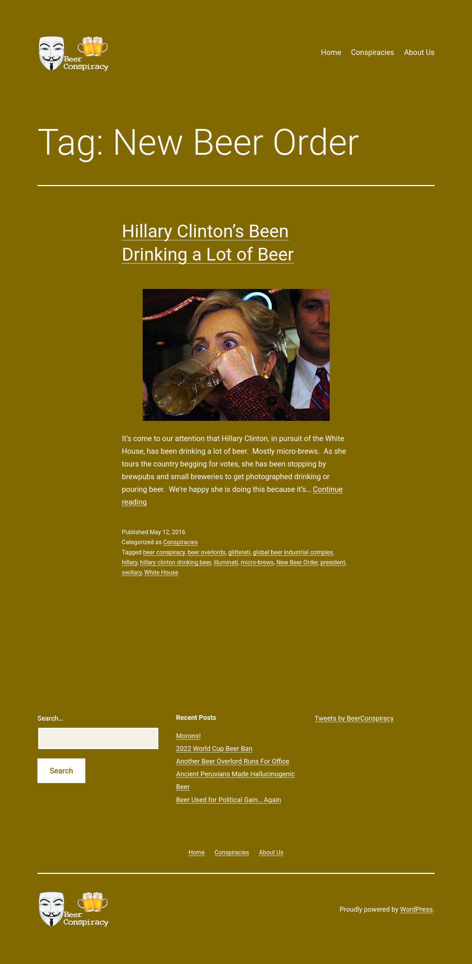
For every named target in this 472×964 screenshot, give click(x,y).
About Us (419, 52)
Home (331, 52)
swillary (132, 572)
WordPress (416, 909)
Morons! (188, 736)
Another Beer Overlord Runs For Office (232, 761)
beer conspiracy (164, 552)
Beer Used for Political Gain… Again (228, 800)
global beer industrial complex (293, 552)
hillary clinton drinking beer (175, 562)
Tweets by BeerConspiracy (354, 718)
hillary (129, 562)
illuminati (226, 562)
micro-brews (257, 562)
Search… (50, 718)
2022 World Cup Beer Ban (214, 748)
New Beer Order (296, 562)
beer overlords (206, 552)
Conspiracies (372, 52)
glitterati (239, 552)
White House (161, 572)
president (332, 562)
